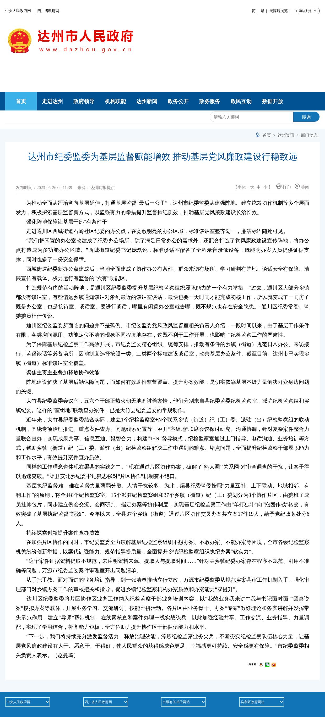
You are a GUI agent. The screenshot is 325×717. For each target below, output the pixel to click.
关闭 (302, 187)
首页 (21, 101)
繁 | (265, 11)
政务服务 (209, 101)
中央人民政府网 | (21, 11)
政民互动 (241, 101)
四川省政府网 (48, 11)
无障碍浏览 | (280, 11)
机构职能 (115, 101)
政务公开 (178, 101)
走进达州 (52, 101)
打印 (283, 187)
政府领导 (83, 101)
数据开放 (272, 101)
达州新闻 (146, 101)
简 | (256, 11)
